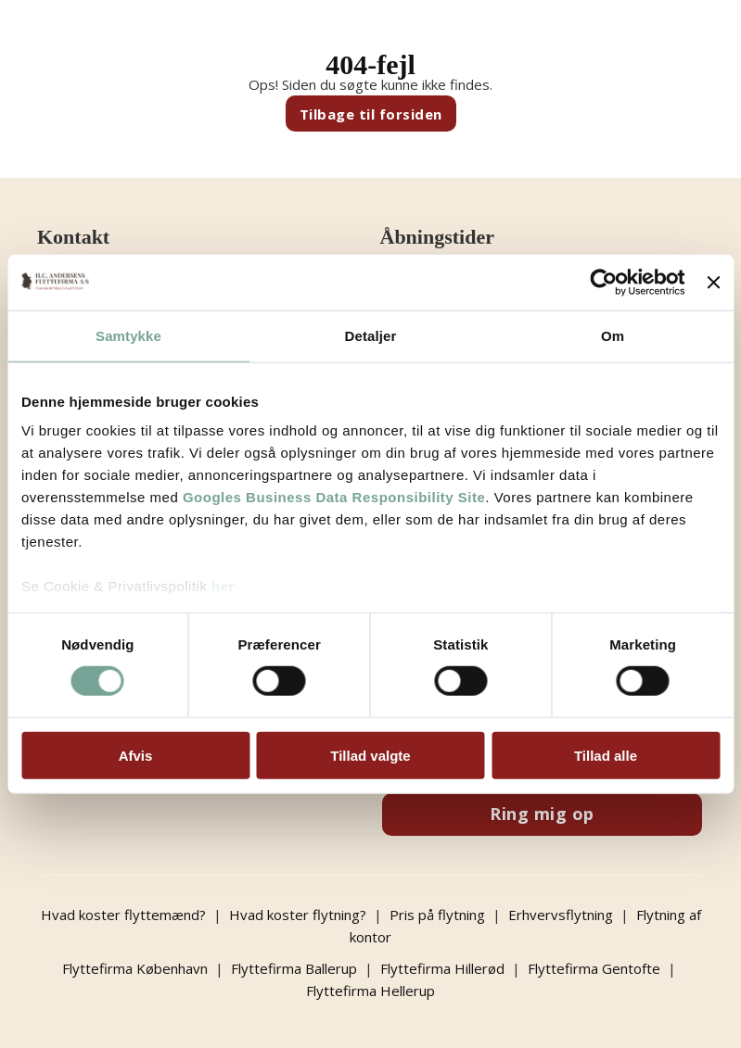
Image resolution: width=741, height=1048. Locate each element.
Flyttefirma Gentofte (594, 968)
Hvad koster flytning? (297, 914)
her (223, 586)
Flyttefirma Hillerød (442, 968)
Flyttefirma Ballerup (294, 968)
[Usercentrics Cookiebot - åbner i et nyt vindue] (604, 282)
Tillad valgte (370, 756)
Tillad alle (605, 756)
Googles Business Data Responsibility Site (334, 497)
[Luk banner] (713, 281)
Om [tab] (612, 335)
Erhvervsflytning (560, 914)
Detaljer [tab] (371, 335)
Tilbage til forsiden (371, 114)
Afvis (136, 756)
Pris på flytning (437, 914)
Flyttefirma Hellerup (370, 990)
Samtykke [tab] (128, 335)
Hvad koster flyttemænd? (123, 914)
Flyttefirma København (135, 968)
